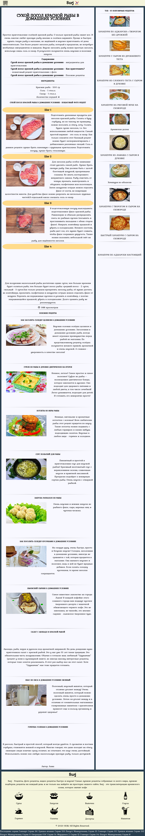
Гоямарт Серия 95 (108, 831)
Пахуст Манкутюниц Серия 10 (82, 831)
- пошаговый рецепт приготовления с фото (48, 70)
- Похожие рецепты (48, 75)
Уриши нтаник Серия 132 (131, 831)
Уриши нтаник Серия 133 (52, 831)
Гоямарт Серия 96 (28, 831)
